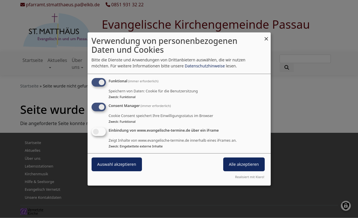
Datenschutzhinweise (205, 66)
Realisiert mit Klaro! (249, 177)
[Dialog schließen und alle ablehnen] (266, 36)
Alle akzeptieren (244, 164)
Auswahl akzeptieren (116, 164)
